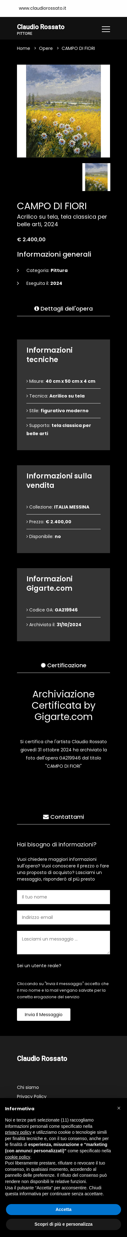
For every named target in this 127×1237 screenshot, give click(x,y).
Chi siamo (28, 1088)
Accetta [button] (64, 1209)
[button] (119, 1108)
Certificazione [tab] (63, 666)
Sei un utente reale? (39, 966)
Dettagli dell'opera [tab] (63, 309)
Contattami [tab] (63, 817)
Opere (46, 49)
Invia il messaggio (44, 1015)
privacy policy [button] (18, 1132)
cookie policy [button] (17, 1157)
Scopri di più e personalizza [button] (63, 1224)
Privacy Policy (32, 1097)
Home (23, 49)
